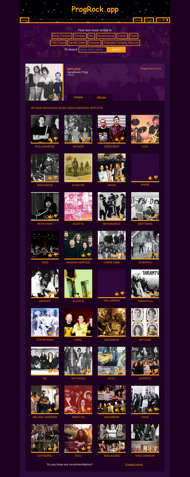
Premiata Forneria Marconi (121, 42)
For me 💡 (163, 20)
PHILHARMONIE (45, 146)
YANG (45, 262)
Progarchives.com (149, 68)
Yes (91, 35)
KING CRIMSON (145, 455)
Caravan (94, 42)
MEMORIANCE (112, 223)
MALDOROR (111, 339)
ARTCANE (145, 339)
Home (24, 20)
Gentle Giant (77, 42)
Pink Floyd (58, 42)
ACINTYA (78, 223)
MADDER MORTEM (78, 262)
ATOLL (112, 378)
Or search (70, 49)
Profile (149, 20)
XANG (78, 339)
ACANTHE (78, 185)
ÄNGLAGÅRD (112, 455)
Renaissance (105, 35)
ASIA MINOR (111, 417)
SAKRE (145, 184)
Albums (101, 97)
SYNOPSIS (145, 262)
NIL (45, 378)
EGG (78, 455)
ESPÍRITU (145, 378)
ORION (111, 185)
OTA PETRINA (44, 339)
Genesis (79, 35)
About (138, 20)
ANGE (145, 417)
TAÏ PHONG (78, 378)
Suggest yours (134, 464)
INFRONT (45, 301)
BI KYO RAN (44, 223)
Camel (122, 35)
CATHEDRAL (45, 455)
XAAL (145, 146)
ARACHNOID (45, 185)
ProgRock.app (95, 9)
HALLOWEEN (112, 300)
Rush (133, 35)
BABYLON (78, 417)
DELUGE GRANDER (45, 417)
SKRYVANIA (145, 223)
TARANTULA (145, 301)
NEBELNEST (111, 146)
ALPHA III (78, 301)
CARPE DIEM (112, 262)
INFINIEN (78, 146)
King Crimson (62, 35)
